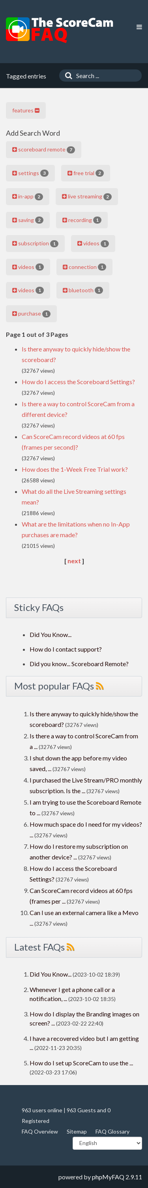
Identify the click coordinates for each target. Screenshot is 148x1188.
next (74, 560)
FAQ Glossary (112, 1131)
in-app (27, 196)
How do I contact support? (66, 649)
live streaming (87, 196)
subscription (35, 243)
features (25, 110)
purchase (31, 313)
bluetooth (83, 290)
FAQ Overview (40, 1131)
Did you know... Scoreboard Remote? (79, 663)
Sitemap (77, 1131)
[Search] (66, 75)
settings (30, 173)
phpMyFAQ (108, 1177)
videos (93, 243)
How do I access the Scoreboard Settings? (78, 381)
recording (81, 220)
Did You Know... (50, 634)
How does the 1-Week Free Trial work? (75, 469)
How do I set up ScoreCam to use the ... (81, 1063)
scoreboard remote (43, 149)
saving (27, 220)
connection (84, 267)
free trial (85, 173)
